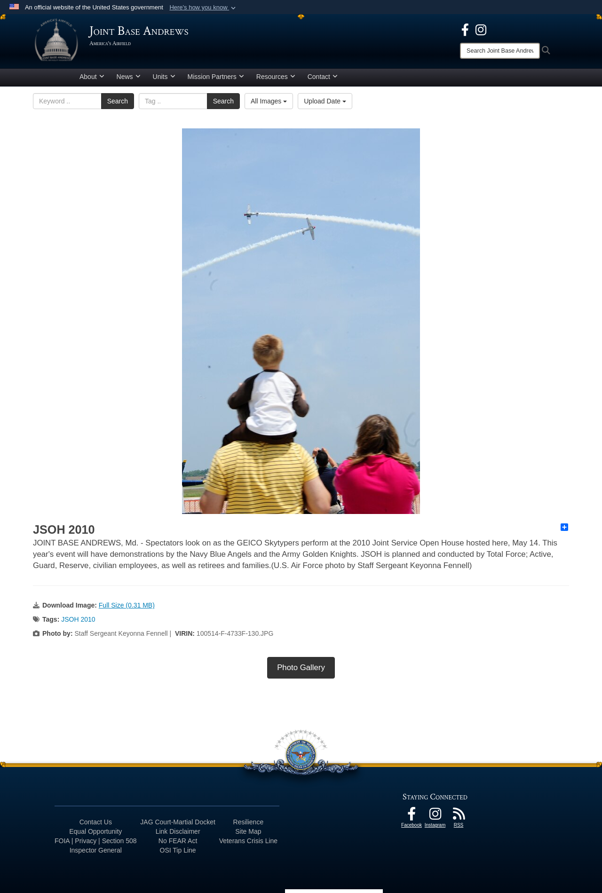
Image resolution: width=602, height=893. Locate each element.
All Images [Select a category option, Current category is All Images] (269, 101)
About (91, 76)
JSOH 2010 (78, 619)
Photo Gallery (301, 667)
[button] (203, 7)
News (129, 76)
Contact (323, 76)
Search (117, 101)
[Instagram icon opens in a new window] (480, 29)
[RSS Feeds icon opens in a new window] (458, 816)
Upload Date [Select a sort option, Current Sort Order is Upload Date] (325, 101)
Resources (275, 76)
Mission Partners (216, 76)
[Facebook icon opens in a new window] (465, 29)
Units (164, 76)
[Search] (500, 51)
